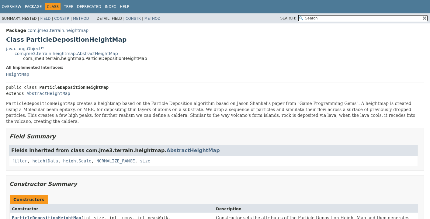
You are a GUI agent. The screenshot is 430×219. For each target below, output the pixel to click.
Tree (68, 7)
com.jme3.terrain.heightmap (57, 30)
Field (45, 18)
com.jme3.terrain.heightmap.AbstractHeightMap (66, 53)
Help (124, 7)
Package (33, 7)
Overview (11, 7)
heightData (45, 160)
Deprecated (89, 7)
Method (81, 18)
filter (19, 160)
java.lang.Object (23, 48)
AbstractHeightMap (48, 93)
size (145, 160)
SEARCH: (288, 18)
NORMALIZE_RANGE (115, 160)
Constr (61, 18)
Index (110, 7)
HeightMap (17, 74)
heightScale (77, 160)
